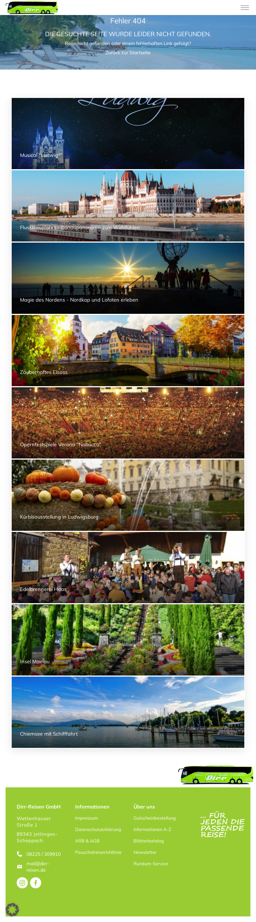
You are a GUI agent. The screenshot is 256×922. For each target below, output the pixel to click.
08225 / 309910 (43, 854)
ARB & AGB (87, 841)
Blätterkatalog (149, 841)
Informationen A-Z (152, 829)
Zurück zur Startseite (128, 52)
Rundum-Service (151, 863)
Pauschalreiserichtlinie (98, 852)
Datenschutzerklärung (98, 829)
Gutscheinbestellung (155, 818)
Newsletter (145, 852)
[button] (12, 910)
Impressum (86, 818)
